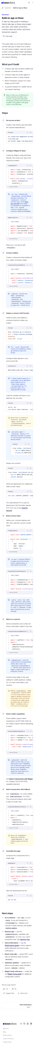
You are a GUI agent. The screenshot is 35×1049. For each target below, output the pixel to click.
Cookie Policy (7, 1042)
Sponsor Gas (25, 939)
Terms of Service (8, 1038)
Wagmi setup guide (15, 974)
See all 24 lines (13, 186)
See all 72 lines (13, 652)
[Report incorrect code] (27, 132)
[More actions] (33, 2)
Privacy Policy (7, 1035)
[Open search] (29, 2)
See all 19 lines (13, 592)
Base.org (5, 1028)
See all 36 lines (13, 286)
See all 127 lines (13, 828)
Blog (4, 1032)
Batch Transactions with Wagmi (21, 779)
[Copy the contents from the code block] (30, 132)
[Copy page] (8, 36)
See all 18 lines (13, 238)
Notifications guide (12, 945)
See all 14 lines (13, 884)
